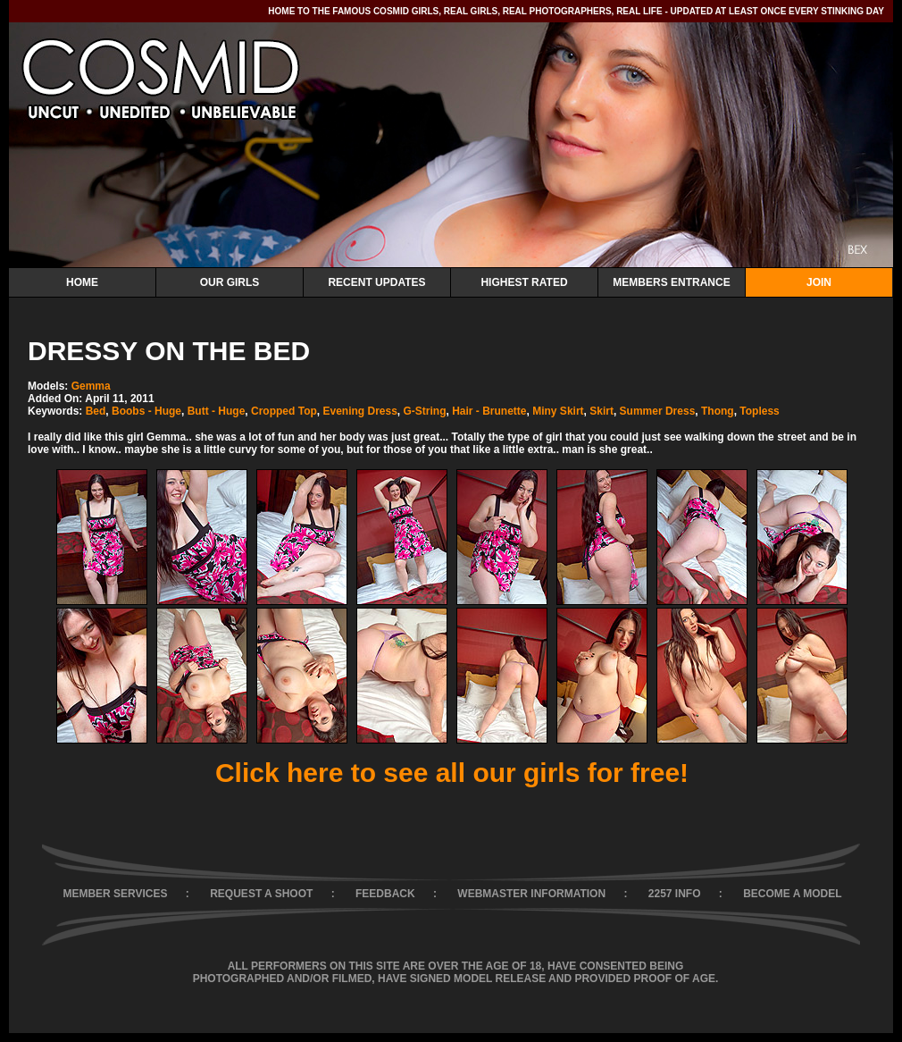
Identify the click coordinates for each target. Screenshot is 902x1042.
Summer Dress (658, 411)
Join (818, 282)
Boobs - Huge (146, 411)
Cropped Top (284, 411)
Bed (96, 411)
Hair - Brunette (489, 411)
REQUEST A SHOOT (261, 893)
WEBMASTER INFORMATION (531, 893)
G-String (425, 411)
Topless (759, 411)
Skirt (601, 411)
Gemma (91, 386)
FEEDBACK (385, 893)
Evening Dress (359, 411)
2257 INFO (674, 893)
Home (82, 282)
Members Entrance (671, 282)
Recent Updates (376, 282)
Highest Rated (523, 282)
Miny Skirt (557, 411)
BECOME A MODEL (792, 893)
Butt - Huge (217, 411)
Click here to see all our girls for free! (452, 772)
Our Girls (230, 282)
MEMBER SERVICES (115, 893)
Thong (717, 411)
